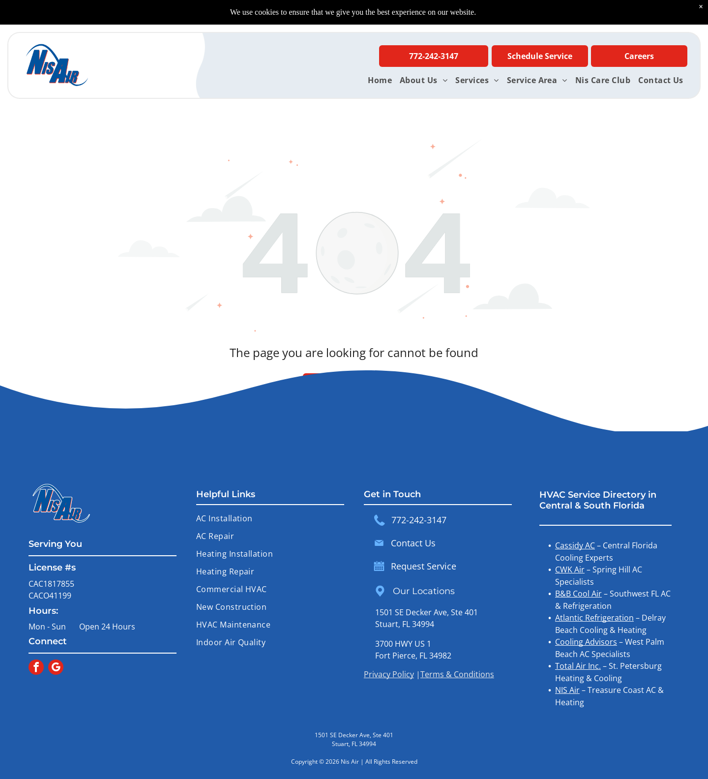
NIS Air (567, 690)
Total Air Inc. (578, 665)
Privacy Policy (389, 674)
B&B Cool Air (578, 593)
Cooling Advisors (586, 641)
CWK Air (570, 569)
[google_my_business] (55, 668)
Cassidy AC (575, 545)
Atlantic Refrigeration (594, 617)
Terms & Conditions (457, 674)
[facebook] (36, 668)
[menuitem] (380, 80)
